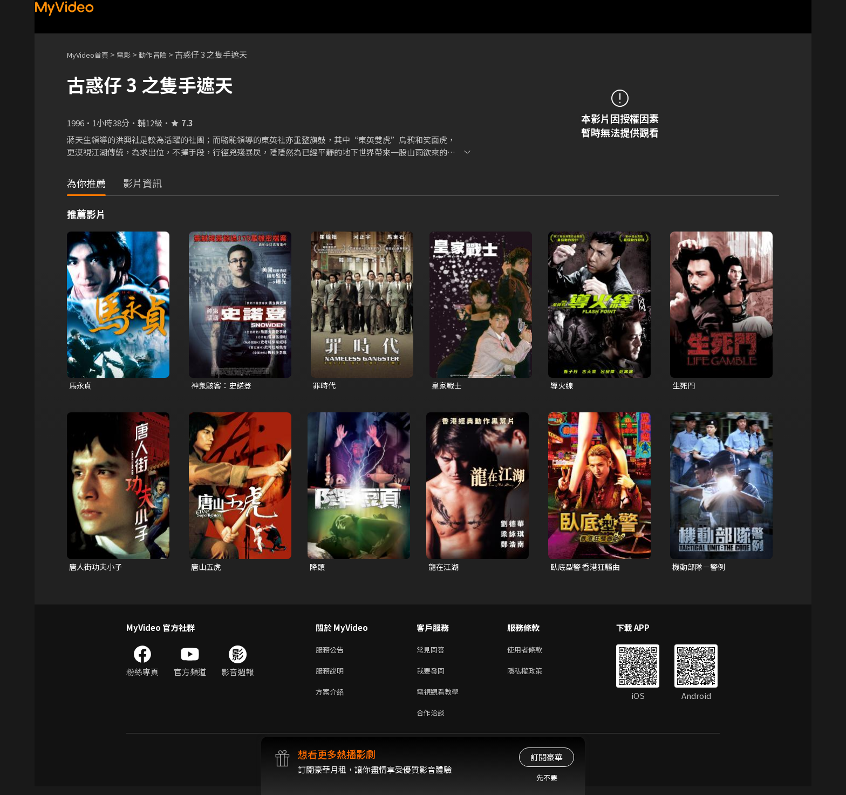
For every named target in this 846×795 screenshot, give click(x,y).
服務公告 (332, 652)
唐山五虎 (207, 568)
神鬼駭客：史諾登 (223, 385)
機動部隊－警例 (700, 568)
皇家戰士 (448, 385)
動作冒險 (164, 54)
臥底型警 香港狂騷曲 (587, 568)
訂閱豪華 (546, 757)
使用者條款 (534, 652)
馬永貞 (81, 385)
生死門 (684, 385)
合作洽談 (433, 720)
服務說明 (332, 675)
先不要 (546, 777)
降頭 (318, 568)
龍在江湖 (444, 568)
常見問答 (433, 652)
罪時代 (325, 385)
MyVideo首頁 (91, 54)
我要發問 (433, 675)
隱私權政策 (534, 675)
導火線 (562, 385)
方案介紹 (332, 697)
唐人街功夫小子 (97, 568)
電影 (132, 54)
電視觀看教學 (441, 697)
